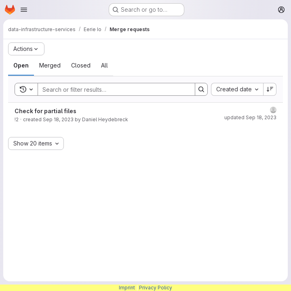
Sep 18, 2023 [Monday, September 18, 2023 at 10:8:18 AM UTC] (58, 119)
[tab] (21, 65)
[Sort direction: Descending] (270, 89)
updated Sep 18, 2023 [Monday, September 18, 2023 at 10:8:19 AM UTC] (250, 117)
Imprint (127, 288)
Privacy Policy (155, 288)
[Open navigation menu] (23, 9)
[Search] (112, 89)
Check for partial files (45, 111)
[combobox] (237, 89)
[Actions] (26, 48)
